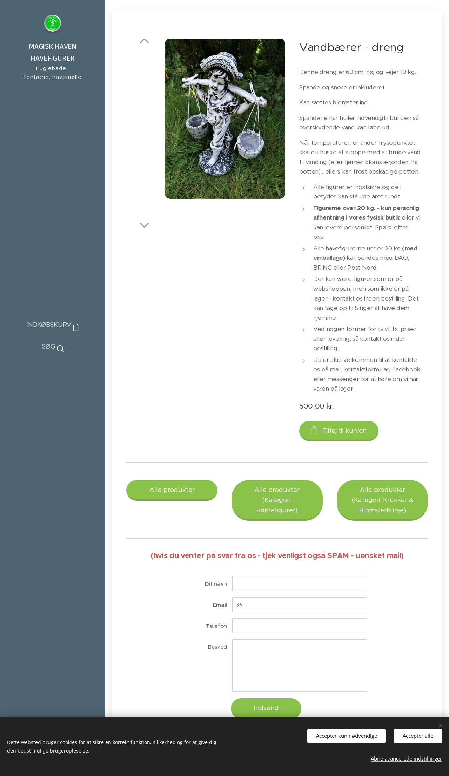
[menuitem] (52, 375)
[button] (52, 346)
